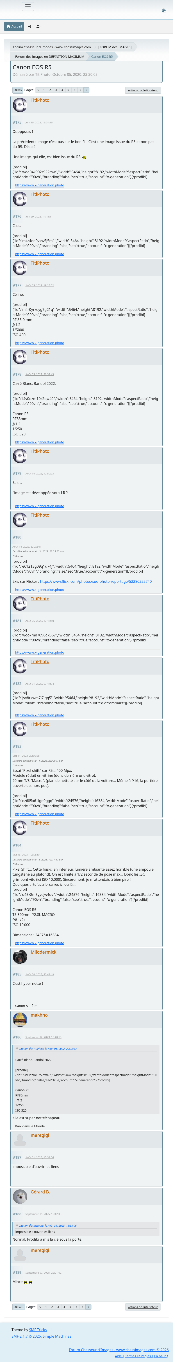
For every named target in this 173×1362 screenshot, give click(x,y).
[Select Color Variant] (164, 10)
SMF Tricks (38, 1329)
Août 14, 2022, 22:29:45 (26, 546)
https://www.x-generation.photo (39, 185)
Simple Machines (57, 1336)
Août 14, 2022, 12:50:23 (39, 473)
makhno (39, 1015)
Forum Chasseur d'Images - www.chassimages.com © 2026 (119, 1349)
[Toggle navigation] (28, 6)
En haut (19, 1307)
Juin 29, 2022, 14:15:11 (39, 216)
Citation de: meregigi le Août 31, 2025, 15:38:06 (48, 1226)
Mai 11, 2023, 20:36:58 (25, 755)
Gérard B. (40, 1192)
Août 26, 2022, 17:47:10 (39, 620)
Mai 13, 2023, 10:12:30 (25, 854)
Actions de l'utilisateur (143, 90)
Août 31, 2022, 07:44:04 (39, 683)
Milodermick (43, 952)
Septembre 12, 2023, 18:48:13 (43, 1037)
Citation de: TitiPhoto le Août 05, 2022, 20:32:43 (48, 1049)
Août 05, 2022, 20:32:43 (39, 374)
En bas (18, 90)
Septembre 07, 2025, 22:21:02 (43, 1272)
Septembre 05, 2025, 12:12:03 (43, 1214)
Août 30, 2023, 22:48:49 (39, 974)
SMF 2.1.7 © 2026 (26, 1336)
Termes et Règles (138, 1356)
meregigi (40, 1135)
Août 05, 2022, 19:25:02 (39, 285)
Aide (118, 1356)
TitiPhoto (40, 100)
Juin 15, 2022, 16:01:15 (39, 122)
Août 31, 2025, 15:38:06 (39, 1157)
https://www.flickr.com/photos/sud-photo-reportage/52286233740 (96, 581)
